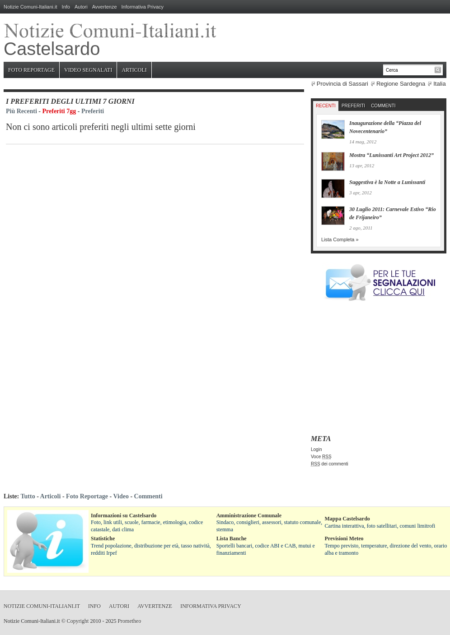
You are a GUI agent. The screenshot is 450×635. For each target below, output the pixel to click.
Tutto (27, 496)
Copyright (78, 621)
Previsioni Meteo (344, 538)
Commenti (383, 105)
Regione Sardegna (400, 83)
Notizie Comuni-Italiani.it (30, 6)
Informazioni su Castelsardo (123, 515)
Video (120, 496)
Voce (321, 456)
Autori (81, 6)
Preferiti (92, 111)
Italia (439, 83)
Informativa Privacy (143, 6)
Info (66, 6)
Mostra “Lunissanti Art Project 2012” (391, 155)
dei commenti (329, 463)
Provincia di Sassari (342, 83)
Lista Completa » (340, 239)
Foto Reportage (31, 70)
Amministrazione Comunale (248, 515)
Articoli (134, 70)
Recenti (326, 105)
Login (316, 449)
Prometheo (129, 621)
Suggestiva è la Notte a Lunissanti (387, 182)
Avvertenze (104, 6)
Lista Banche (231, 538)
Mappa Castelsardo (347, 518)
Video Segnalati (88, 70)
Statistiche (103, 538)
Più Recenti (21, 111)
